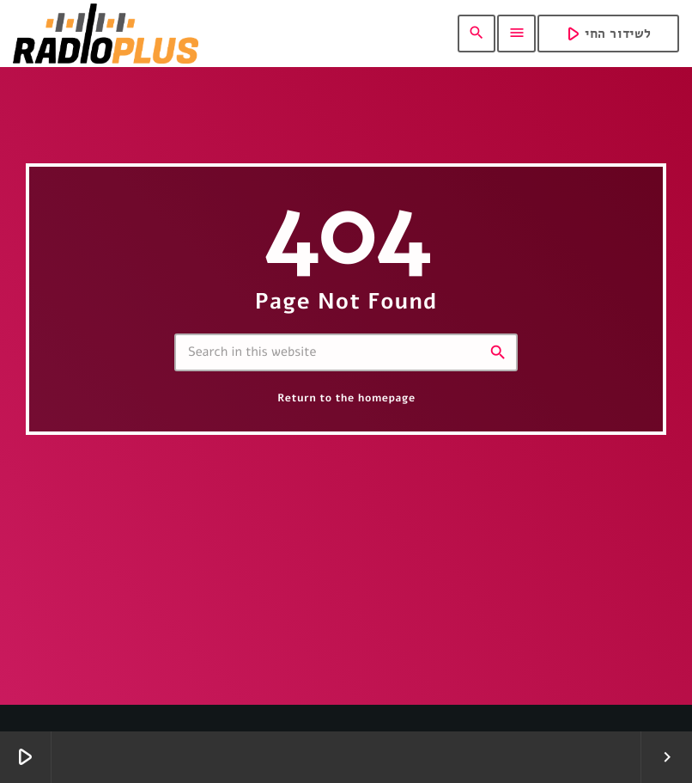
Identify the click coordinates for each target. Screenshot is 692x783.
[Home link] (105, 33)
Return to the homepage (346, 398)
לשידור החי (606, 33)
